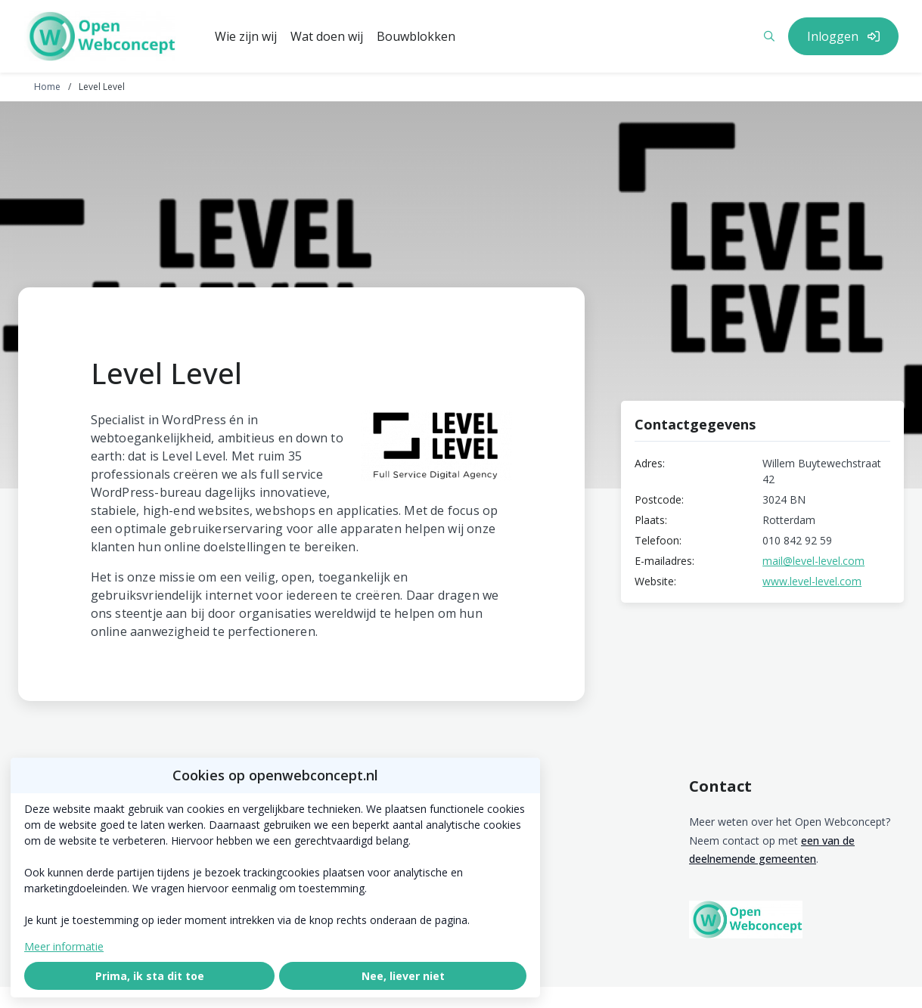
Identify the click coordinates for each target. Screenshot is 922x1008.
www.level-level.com (811, 581)
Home (47, 86)
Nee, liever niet (403, 976)
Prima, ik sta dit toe (149, 976)
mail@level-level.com (813, 561)
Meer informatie (64, 946)
